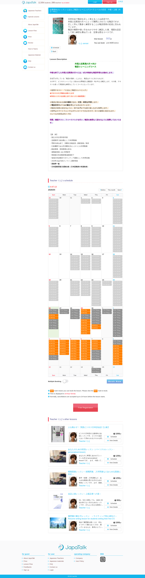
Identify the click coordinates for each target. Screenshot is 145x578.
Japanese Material (34, 55)
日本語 (120, 1)
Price (30, 37)
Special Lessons (33, 17)
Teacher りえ (84, 441)
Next (120, 190)
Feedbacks (27, 567)
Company (79, 558)
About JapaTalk (33, 24)
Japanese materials (57, 561)
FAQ (29, 61)
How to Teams (33, 49)
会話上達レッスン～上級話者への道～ (84, 494)
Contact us (31, 67)
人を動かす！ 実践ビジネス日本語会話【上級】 (89, 427)
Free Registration (85, 408)
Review (30, 43)
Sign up (26, 570)
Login (95, 2)
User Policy (80, 561)
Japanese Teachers (34, 11)
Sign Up (109, 2)
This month (111, 190)
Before (102, 190)
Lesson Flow (32, 30)
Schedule (55, 48)
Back (53, 51)
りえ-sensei (83, 43)
